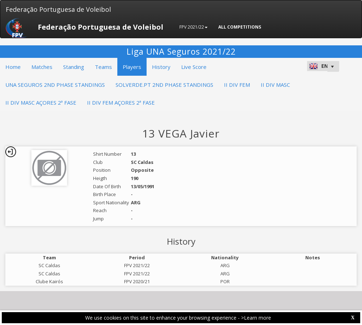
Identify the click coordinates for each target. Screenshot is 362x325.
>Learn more (256, 317)
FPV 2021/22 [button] (193, 27)
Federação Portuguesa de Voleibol (58, 9)
